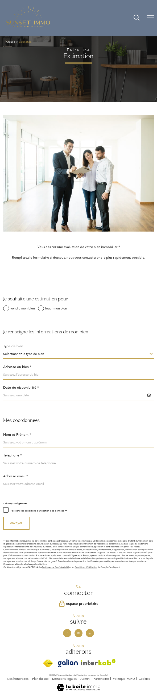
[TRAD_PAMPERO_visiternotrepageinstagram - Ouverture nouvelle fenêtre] (78, 633)
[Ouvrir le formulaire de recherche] (136, 18)
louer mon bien (56, 308)
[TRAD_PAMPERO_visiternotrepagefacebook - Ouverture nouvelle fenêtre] (67, 633)
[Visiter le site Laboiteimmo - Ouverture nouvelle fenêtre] (78, 690)
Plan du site (40, 679)
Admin (85, 679)
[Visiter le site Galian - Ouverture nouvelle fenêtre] (68, 663)
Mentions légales (64, 679)
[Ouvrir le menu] (150, 18)
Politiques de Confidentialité (55, 567)
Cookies (144, 679)
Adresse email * (15, 476)
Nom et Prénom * (17, 435)
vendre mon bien (22, 308)
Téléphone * (12, 455)
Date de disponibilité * (21, 387)
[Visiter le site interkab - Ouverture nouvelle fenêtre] (98, 662)
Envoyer (16, 523)
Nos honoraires (17, 679)
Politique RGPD (124, 679)
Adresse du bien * (17, 367)
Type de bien (13, 346)
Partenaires (101, 679)
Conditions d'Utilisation (86, 567)
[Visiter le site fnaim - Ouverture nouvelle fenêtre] (47, 663)
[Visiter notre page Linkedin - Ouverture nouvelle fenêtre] (90, 633)
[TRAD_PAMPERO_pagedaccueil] (28, 26)
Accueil (10, 42)
